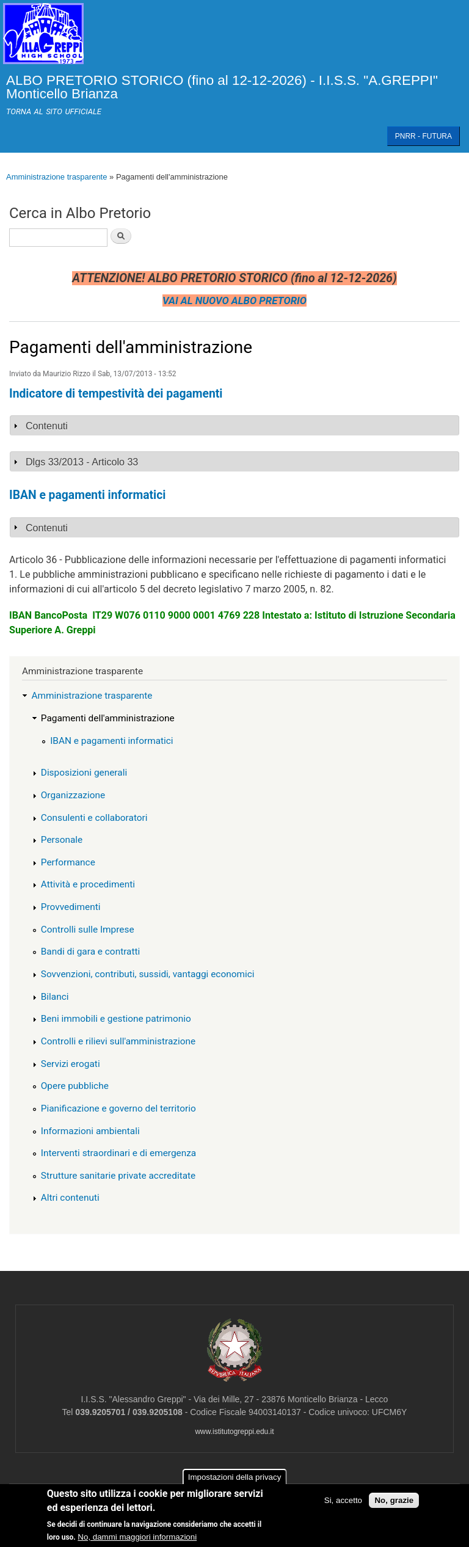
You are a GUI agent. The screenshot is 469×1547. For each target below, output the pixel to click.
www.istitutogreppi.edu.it (234, 1431)
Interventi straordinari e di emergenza (118, 1153)
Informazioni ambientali (90, 1131)
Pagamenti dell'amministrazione (108, 718)
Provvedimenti (71, 906)
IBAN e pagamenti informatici (111, 740)
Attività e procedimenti (88, 884)
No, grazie (393, 1500)
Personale (61, 839)
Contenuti (47, 425)
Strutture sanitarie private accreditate (118, 1175)
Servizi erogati (70, 1063)
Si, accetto (343, 1500)
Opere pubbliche (75, 1085)
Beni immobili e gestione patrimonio (116, 1018)
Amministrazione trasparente (56, 176)
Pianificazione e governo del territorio (118, 1108)
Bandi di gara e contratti (90, 951)
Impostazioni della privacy (235, 1478)
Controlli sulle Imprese (87, 929)
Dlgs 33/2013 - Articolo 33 (82, 461)
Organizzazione (73, 795)
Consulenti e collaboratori (94, 817)
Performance (68, 862)
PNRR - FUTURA (423, 136)
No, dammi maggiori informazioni (137, 1537)
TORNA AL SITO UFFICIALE (53, 111)
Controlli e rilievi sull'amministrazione (118, 1041)
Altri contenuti (70, 1197)
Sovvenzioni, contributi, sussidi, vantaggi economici (148, 974)
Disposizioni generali (84, 772)
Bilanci (55, 996)
